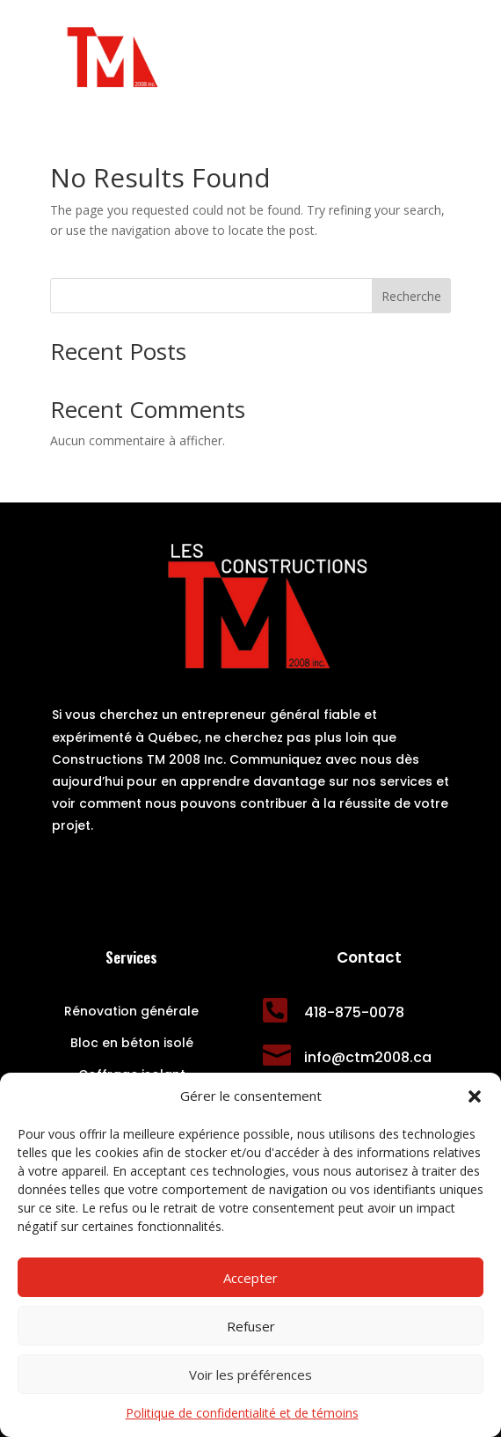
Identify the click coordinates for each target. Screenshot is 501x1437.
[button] (474, 1096)
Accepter (250, 1278)
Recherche (411, 296)
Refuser (251, 1326)
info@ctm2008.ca (368, 1057)
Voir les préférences (250, 1374)
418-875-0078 (354, 1012)
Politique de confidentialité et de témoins (242, 1412)
